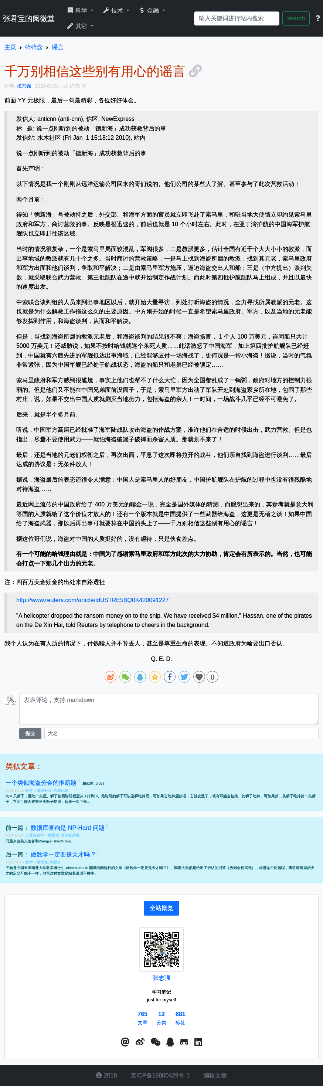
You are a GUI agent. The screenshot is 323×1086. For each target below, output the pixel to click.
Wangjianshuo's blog (55, 841)
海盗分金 (44, 790)
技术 (113, 10)
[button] (125, 1042)
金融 (149, 10)
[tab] (161, 908)
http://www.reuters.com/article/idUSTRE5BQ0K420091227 (92, 600)
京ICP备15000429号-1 (159, 1075)
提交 (30, 733)
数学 (30, 790)
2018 (106, 1075)
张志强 (161, 978)
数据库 (53, 835)
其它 (78, 26)
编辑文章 (214, 1075)
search (296, 18)
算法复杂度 (70, 835)
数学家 (42, 862)
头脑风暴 (61, 790)
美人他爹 (27, 841)
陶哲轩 (55, 862)
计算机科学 (35, 835)
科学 (78, 10)
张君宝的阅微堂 (29, 18)
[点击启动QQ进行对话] (170, 1042)
